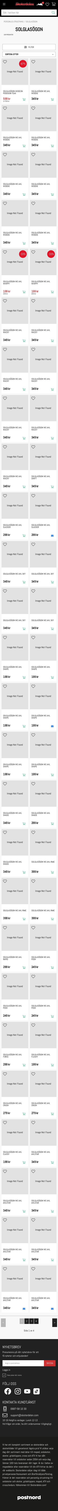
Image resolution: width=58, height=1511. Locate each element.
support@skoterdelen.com (20, 1415)
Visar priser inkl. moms (11, 1375)
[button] (29, 54)
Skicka (49, 1363)
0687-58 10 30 (14, 1408)
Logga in (6, 1370)
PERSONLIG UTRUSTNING (14, 21)
